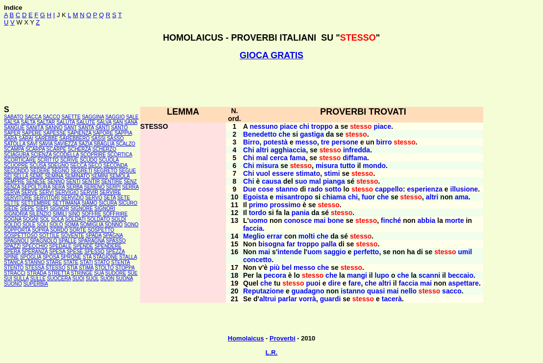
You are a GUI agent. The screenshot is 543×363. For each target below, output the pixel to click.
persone (345, 142)
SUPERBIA (35, 284)
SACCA (33, 117)
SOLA (57, 219)
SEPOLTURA (36, 187)
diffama (355, 158)
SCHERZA (79, 149)
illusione (464, 189)
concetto (257, 260)
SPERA (12, 251)
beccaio (460, 275)
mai (319, 220)
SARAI (26, 138)
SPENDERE (108, 246)
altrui (267, 299)
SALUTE (86, 122)
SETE (123, 197)
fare (354, 283)
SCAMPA (14, 149)
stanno (286, 189)
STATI (86, 262)
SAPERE (32, 133)
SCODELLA (66, 154)
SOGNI (30, 219)
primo (258, 205)
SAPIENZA (80, 133)
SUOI (78, 278)
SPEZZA (115, 251)
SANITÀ (35, 127)
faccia (253, 228)
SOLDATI (75, 219)
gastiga (312, 134)
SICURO (127, 203)
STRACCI (14, 273)
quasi (376, 291)
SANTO (119, 127)
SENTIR (91, 181)
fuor (368, 197)
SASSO (115, 138)
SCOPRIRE (93, 154)
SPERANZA (35, 251)
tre (325, 142)
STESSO (56, 267)
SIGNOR (59, 208)
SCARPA (35, 149)
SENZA (12, 187)
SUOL (92, 278)
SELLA (20, 176)
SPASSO (115, 240)
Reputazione (263, 291)
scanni (429, 275)
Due (249, 189)
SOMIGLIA (91, 224)
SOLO (56, 224)
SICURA (108, 203)
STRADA (37, 273)
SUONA (124, 278)
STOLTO (104, 267)
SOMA (71, 224)
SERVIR (89, 192)
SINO (74, 214)
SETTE (12, 203)
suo (301, 181)
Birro (251, 142)
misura (267, 165)
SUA (99, 273)
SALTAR (46, 122)
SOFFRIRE (115, 214)
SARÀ (10, 138)
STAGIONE (105, 257)
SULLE (38, 278)
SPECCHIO (35, 246)
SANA (131, 122)
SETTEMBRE (36, 203)
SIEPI (42, 208)
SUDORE (115, 273)
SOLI (42, 224)
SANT (70, 127)
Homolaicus (246, 338)
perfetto (366, 252)
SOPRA (40, 230)
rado (315, 189)
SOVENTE (72, 235)
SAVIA (45, 143)
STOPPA (124, 267)
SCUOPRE (16, 165)
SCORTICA (119, 154)
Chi (248, 150)
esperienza (425, 189)
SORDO (59, 230)
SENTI (73, 181)
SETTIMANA (66, 203)
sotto (333, 189)
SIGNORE (82, 208)
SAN (118, 122)
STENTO (14, 267)
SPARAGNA (91, 240)
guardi (330, 299)
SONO (131, 224)
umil (465, 252)
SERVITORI (46, 197)
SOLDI (118, 219)
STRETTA (58, 273)
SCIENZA (40, 154)
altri (262, 150)
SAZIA (85, 143)
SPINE (11, 257)
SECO (95, 165)
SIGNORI (105, 208)
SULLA (20, 278)
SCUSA (37, 165)
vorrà (307, 299)
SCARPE (56, 149)
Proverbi (283, 338)
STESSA (34, 267)
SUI (8, 278)
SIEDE (11, 208)
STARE (54, 262)
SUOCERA (59, 278)
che (284, 134)
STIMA (86, 267)
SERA (58, 187)
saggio (335, 252)
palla (329, 244)
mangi (357, 275)
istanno (353, 291)
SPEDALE (60, 246)
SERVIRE (110, 192)
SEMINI (99, 176)
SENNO (56, 181)
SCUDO (89, 160)
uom (314, 252)
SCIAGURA (16, 154)
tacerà (392, 299)
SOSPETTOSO (21, 235)
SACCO (51, 117)
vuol (263, 173)
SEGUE (127, 170)
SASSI (98, 138)
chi (304, 126)
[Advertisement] (271, 83)
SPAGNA (113, 235)
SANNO (54, 127)
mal (262, 158)
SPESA (57, 251)
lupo (382, 275)
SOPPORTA (17, 230)
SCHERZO (104, 149)
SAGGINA (93, 117)
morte (454, 220)
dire (334, 283)
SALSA (12, 122)
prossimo (285, 205)
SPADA (94, 235)
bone (335, 220)
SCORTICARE (20, 160)
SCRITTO (48, 160)
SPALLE (67, 240)
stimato (308, 173)
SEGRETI (81, 170)
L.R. (272, 352)
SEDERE (40, 170)
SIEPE (27, 208)
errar (274, 236)
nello (408, 291)
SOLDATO (98, 219)
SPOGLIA (30, 257)
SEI (8, 176)
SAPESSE (54, 133)
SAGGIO (114, 117)
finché (391, 220)
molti (306, 236)
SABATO (14, 117)
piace (288, 126)
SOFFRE (91, 214)
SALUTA (65, 122)
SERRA (130, 187)
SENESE (36, 181)
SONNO (114, 224)
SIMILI (60, 214)
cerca (279, 158)
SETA (109, 197)
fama (298, 158)
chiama (334, 197)
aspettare (463, 283)
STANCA (13, 262)
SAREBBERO (74, 138)
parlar (287, 299)
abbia (427, 220)
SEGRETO (106, 170)
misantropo (294, 197)
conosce (298, 220)
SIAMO (89, 203)
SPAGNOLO (43, 240)
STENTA (120, 262)
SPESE (75, 251)
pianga (334, 181)
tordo (258, 213)
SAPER (12, 133)
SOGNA (13, 219)
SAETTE (70, 117)
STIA (72, 267)
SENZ (130, 181)
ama (462, 197)
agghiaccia (288, 150)
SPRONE (71, 257)
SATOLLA (14, 143)
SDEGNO (58, 165)
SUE (132, 273)
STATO (102, 262)
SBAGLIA (104, 143)
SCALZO (125, 143)
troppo (322, 126)
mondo (374, 165)
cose (265, 189)
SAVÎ (31, 143)
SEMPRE (14, 181)
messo (306, 142)
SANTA (86, 127)
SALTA (28, 122)
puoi (313, 283)
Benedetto (259, 134)
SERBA (74, 187)
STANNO (35, 262)
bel (287, 267)
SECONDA (115, 165)
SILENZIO (40, 214)
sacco (452, 291)
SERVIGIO (66, 192)
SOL (44, 219)
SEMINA (54, 176)
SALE (132, 117)
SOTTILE (49, 235)
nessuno (263, 126)
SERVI (46, 192)
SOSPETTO (101, 230)
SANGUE (14, 127)
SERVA (12, 192)
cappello (389, 189)
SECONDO (16, 170)
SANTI (102, 127)
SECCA (78, 165)
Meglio (254, 236)
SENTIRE (111, 181)
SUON (107, 278)
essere (283, 173)
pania (301, 213)
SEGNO (60, 170)
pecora (275, 275)
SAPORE (103, 133)
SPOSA (51, 257)
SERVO (93, 197)
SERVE (29, 192)
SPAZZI (12, 246)
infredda (356, 150)
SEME (36, 176)
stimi (332, 173)
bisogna (271, 244)
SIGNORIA (15, 214)
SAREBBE (46, 138)
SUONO (13, 284)
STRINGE (82, 273)
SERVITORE (18, 197)
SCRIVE (69, 160)
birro (384, 142)
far (291, 244)
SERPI (113, 187)
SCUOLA (109, 160)
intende (289, 252)
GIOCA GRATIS (271, 55)
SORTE (78, 230)
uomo (258, 220)
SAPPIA (123, 133)
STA (87, 257)
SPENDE (83, 246)
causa (271, 181)
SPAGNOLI (16, 240)
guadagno (308, 291)
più (275, 267)
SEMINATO (77, 176)
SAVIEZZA (65, 143)
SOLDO (12, 224)
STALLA (128, 257)
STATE (70, 262)
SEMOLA (119, 176)
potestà (275, 142)
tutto (347, 165)
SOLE (29, 224)
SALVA (104, 122)
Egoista (255, 197)
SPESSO (94, 251)
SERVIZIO (72, 197)
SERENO (94, 187)
